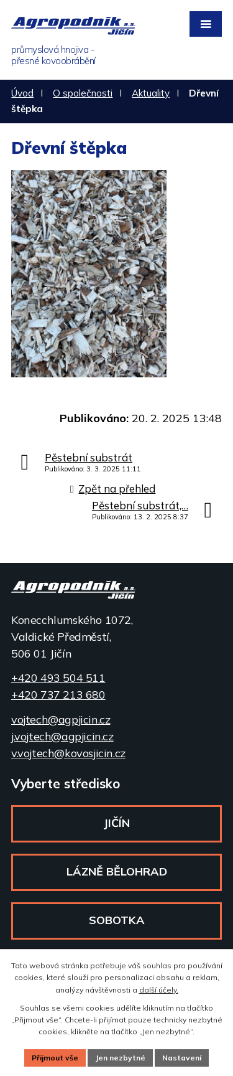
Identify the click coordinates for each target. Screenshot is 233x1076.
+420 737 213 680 (58, 694)
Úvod (22, 93)
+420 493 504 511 (58, 678)
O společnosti (82, 93)
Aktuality (151, 93)
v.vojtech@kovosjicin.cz (68, 753)
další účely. (158, 989)
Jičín (116, 823)
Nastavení (181, 1057)
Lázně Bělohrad (116, 871)
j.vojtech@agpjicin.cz (62, 736)
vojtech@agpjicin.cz (60, 719)
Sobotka (117, 920)
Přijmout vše (55, 1057)
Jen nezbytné (120, 1057)
